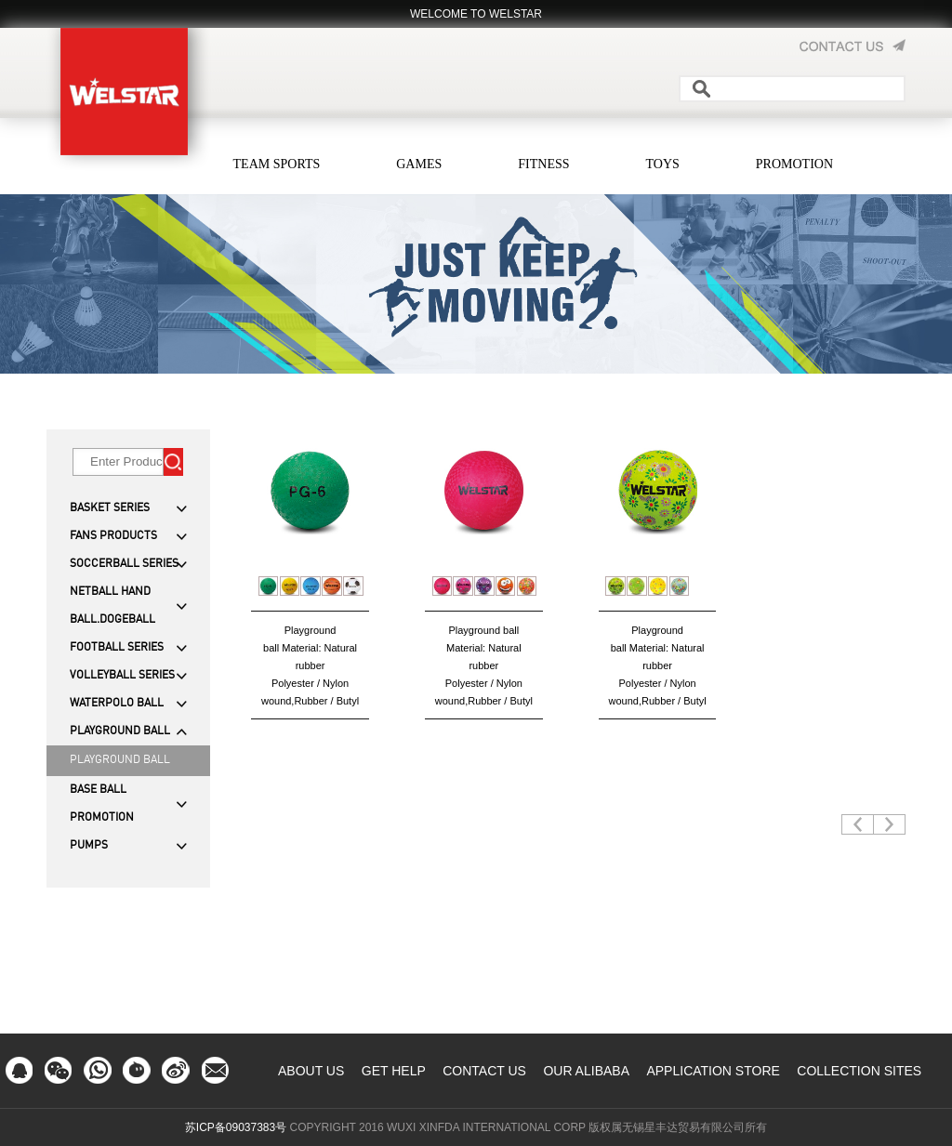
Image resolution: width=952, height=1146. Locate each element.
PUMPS (89, 845)
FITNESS (543, 164)
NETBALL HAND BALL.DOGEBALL (112, 606)
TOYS (663, 164)
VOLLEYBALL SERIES (122, 675)
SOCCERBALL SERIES (124, 564)
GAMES (419, 164)
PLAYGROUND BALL (120, 731)
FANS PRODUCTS (113, 536)
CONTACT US (484, 1070)
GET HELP (394, 1070)
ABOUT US (311, 1070)
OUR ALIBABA (586, 1070)
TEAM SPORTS (277, 164)
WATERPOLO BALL (117, 703)
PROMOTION (794, 164)
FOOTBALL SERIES (117, 647)
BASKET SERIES (110, 508)
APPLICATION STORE (712, 1070)
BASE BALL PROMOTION (102, 803)
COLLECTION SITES (859, 1070)
